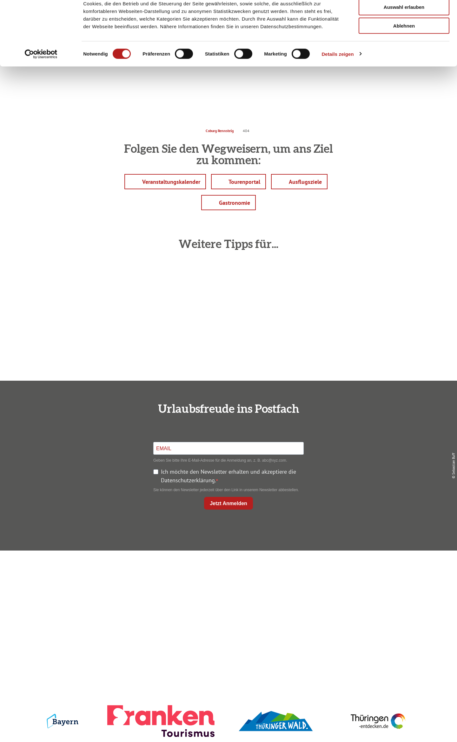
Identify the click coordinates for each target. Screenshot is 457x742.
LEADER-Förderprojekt (359, 617)
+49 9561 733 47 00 (101, 610)
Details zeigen (337, 81)
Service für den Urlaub (359, 605)
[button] (165, 181)
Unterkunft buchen (227, 582)
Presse (359, 594)
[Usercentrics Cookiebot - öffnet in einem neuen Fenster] (41, 81)
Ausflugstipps (227, 605)
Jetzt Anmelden (228, 503)
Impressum (359, 571)
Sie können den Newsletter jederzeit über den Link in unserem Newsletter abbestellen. (226, 490)
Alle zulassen (404, 15)
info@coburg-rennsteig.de (105, 618)
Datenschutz (359, 582)
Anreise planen (227, 571)
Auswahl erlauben (404, 34)
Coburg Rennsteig (220, 130)
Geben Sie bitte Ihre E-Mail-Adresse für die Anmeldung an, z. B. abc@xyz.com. (220, 460)
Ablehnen (404, 53)
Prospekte (227, 594)
